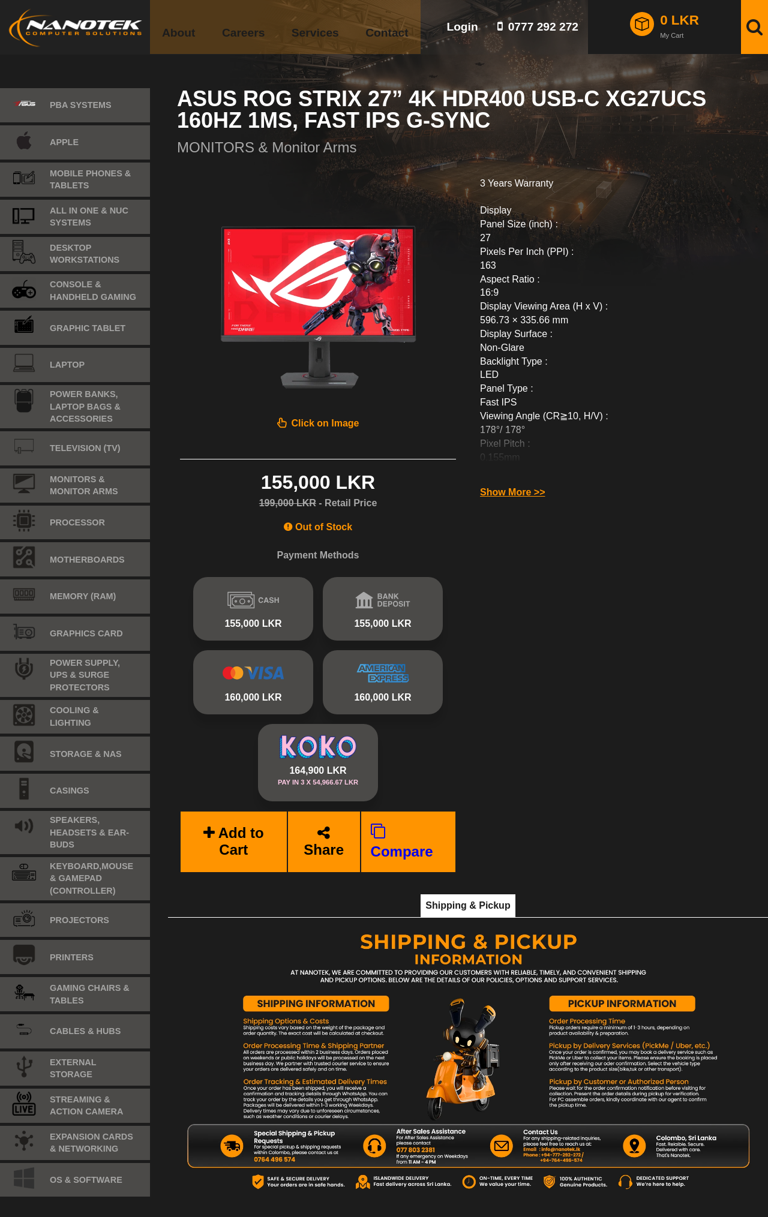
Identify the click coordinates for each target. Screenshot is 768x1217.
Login (462, 26)
